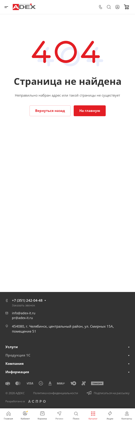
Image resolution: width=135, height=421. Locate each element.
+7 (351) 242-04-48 (27, 300)
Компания (14, 363)
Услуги (11, 347)
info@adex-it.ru (23, 313)
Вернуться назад (50, 110)
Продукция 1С (17, 355)
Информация (17, 372)
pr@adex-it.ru (22, 318)
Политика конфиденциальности (55, 393)
